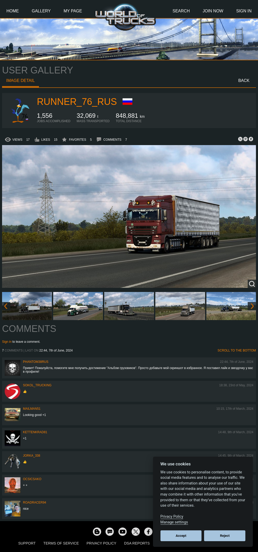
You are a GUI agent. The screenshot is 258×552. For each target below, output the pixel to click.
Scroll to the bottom (236, 350)
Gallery (41, 11)
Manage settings (174, 522)
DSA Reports (137, 543)
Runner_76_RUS (77, 101)
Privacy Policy (101, 543)
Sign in (7, 342)
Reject (225, 536)
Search (181, 11)
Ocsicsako (32, 479)
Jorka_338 (31, 455)
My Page (73, 11)
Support (27, 543)
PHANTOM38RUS (35, 362)
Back (243, 80)
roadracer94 (34, 502)
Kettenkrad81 (35, 432)
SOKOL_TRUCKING (37, 385)
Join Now (213, 11)
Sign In (244, 11)
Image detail (20, 80)
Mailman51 (32, 409)
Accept (181, 536)
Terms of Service (61, 543)
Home (12, 11)
